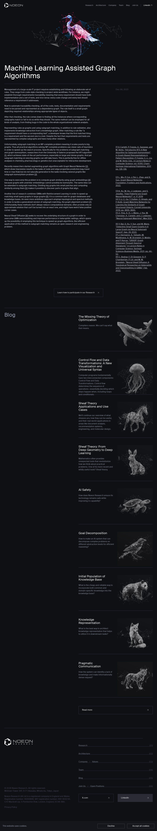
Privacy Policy (10, 813)
